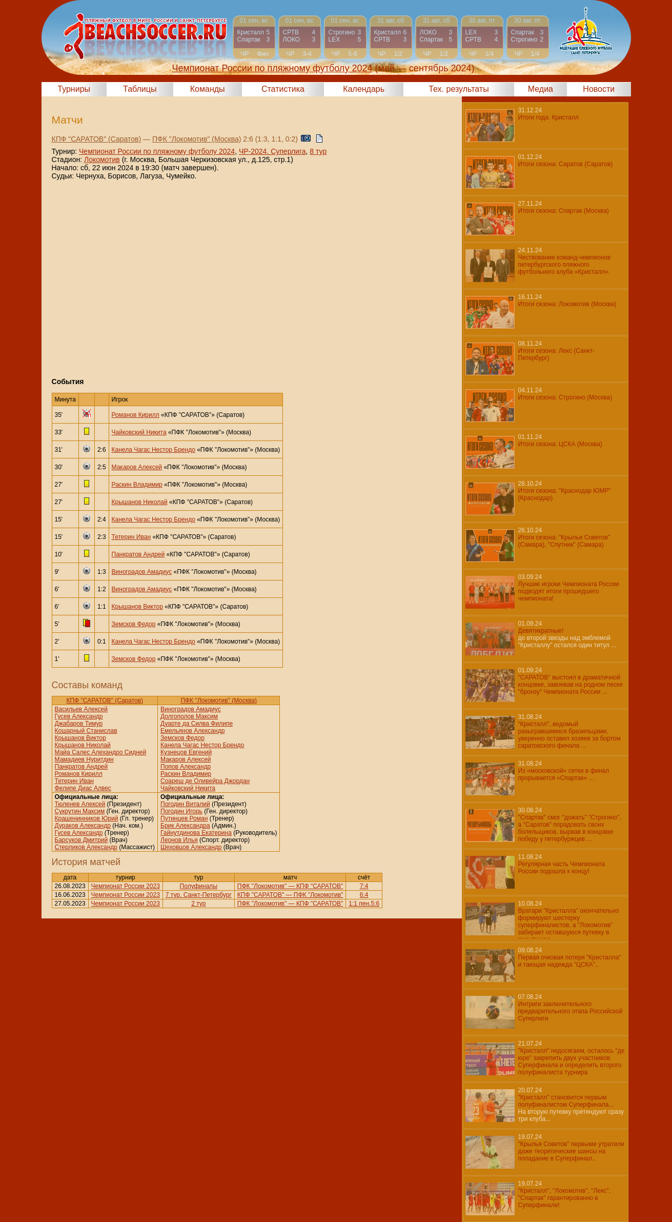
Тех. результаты (459, 89)
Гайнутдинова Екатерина (196, 832)
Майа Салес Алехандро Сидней (101, 752)
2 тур (198, 903)
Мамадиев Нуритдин (84, 759)
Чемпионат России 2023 (125, 886)
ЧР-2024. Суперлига (272, 151)
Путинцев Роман (184, 818)
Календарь (363, 89)
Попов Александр (185, 766)
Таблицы (139, 89)
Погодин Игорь (181, 811)
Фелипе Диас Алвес (83, 788)
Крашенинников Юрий (86, 818)
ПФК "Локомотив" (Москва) (196, 139)
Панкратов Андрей (138, 554)
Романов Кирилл (135, 414)
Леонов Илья (179, 840)
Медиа (540, 89)
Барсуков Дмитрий (81, 840)
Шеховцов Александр (190, 847)
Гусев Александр (79, 716)
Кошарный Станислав (86, 730)
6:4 (364, 894)
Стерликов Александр (86, 847)
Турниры (73, 89)
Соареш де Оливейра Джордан (205, 781)
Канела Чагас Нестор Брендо (153, 449)
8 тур (318, 151)
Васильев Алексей (81, 709)
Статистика (282, 89)
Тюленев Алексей (80, 804)
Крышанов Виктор (137, 606)
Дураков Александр (83, 825)
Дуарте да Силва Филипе (196, 723)
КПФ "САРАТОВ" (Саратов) (96, 139)
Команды (207, 89)
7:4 (364, 886)
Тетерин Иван (131, 536)
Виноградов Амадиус (142, 571)
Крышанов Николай (140, 502)
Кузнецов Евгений (186, 752)
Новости (599, 89)
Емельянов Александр (192, 730)
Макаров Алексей (137, 467)
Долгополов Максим (189, 716)
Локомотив (102, 159)
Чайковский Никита (139, 432)
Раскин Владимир (137, 484)
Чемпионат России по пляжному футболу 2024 (157, 151)
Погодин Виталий (185, 804)
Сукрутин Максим (80, 811)
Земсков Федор (134, 624)
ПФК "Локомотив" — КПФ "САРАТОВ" (290, 886)
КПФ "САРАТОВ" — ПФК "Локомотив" (290, 894)
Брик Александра (185, 825)
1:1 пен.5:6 (364, 903)
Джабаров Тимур (79, 723)
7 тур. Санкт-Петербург (199, 894)
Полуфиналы (198, 886)
